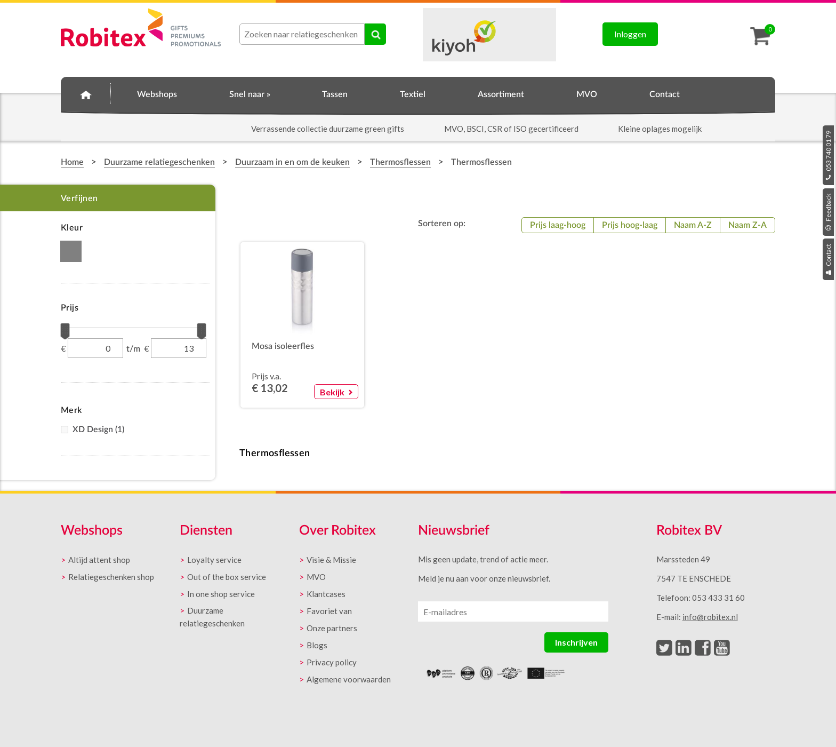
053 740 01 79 (828, 155)
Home (86, 93)
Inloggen (630, 34)
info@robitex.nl (710, 617)
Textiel (412, 94)
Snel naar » (249, 94)
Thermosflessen (400, 162)
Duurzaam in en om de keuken (292, 162)
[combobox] (302, 34)
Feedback (828, 212)
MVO (586, 94)
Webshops (157, 94)
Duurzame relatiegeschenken (159, 162)
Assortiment (501, 94)
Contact (828, 259)
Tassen (335, 94)
